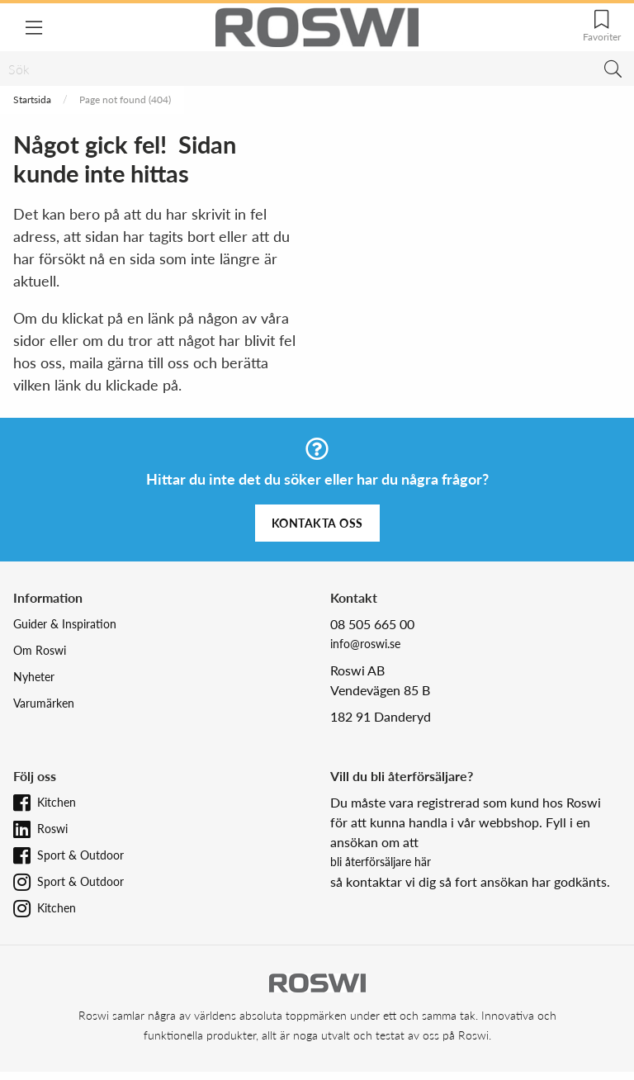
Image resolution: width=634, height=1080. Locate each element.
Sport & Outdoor (80, 855)
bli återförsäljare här (380, 862)
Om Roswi (39, 650)
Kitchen (56, 802)
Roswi (52, 829)
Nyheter (33, 677)
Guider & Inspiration (64, 624)
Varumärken (43, 703)
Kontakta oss (317, 523)
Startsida (32, 99)
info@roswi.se (365, 644)
